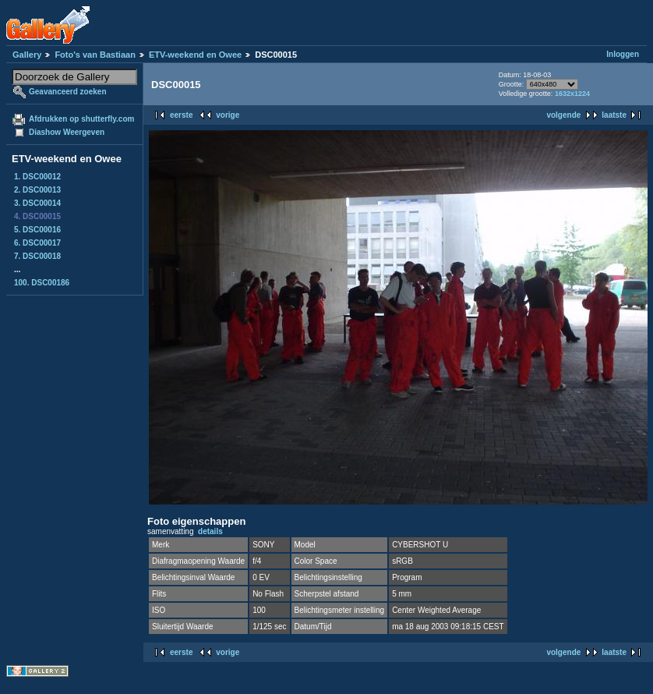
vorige (227, 115)
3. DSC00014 (37, 203)
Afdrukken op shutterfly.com (81, 119)
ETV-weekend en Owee (195, 54)
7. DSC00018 (37, 256)
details (210, 531)
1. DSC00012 (37, 176)
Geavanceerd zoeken (68, 91)
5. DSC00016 (37, 229)
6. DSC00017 (37, 243)
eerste (181, 115)
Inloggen (622, 54)
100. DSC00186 (41, 282)
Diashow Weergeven (66, 132)
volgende (563, 115)
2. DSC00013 (37, 190)
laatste (614, 115)
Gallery (26, 54)
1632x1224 (572, 93)
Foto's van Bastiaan (95, 54)
